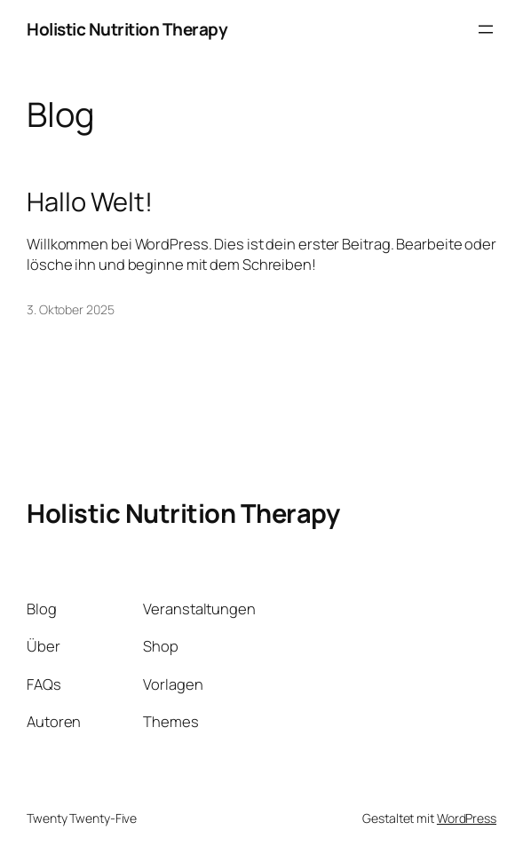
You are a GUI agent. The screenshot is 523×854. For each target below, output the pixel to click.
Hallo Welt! (90, 202)
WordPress (466, 818)
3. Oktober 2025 (71, 309)
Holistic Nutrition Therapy (127, 29)
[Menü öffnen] (485, 29)
